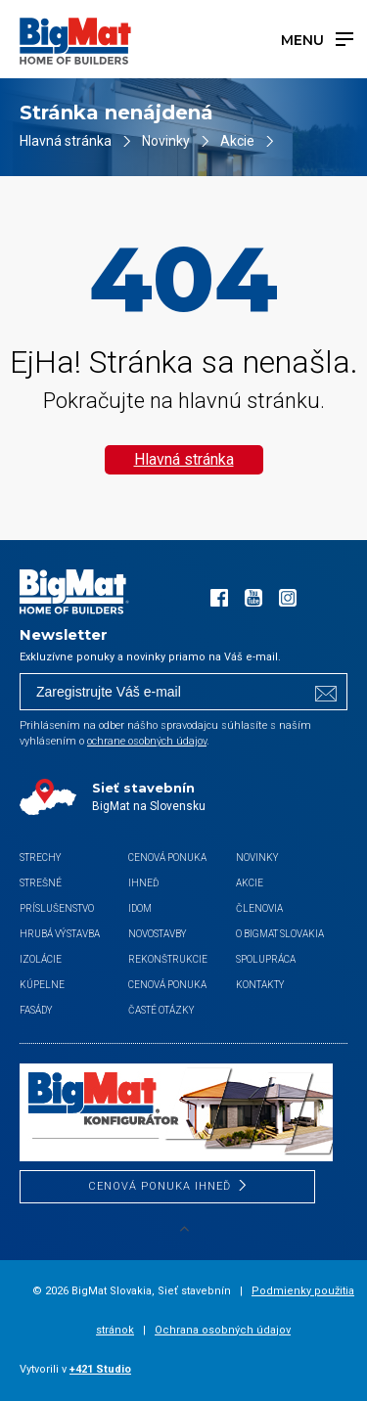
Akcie (237, 141)
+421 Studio (100, 1369)
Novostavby (157, 933)
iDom (140, 908)
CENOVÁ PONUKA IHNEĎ (159, 1186)
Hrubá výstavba (60, 933)
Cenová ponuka (167, 984)
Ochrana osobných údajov (223, 1330)
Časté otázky (161, 1010)
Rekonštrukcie (167, 959)
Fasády (36, 1010)
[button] (39, 1361)
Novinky (166, 141)
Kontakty (260, 984)
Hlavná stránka (66, 141)
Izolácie (41, 959)
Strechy (41, 857)
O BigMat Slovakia (280, 933)
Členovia (259, 908)
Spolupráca (266, 959)
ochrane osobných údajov (146, 741)
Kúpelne (42, 984)
